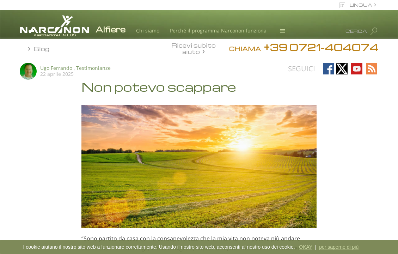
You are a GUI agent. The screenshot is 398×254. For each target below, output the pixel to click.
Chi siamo (147, 30)
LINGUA (361, 5)
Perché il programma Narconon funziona (218, 30)
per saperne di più (339, 247)
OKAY (305, 247)
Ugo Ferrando (56, 68)
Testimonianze (93, 68)
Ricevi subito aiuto (193, 48)
